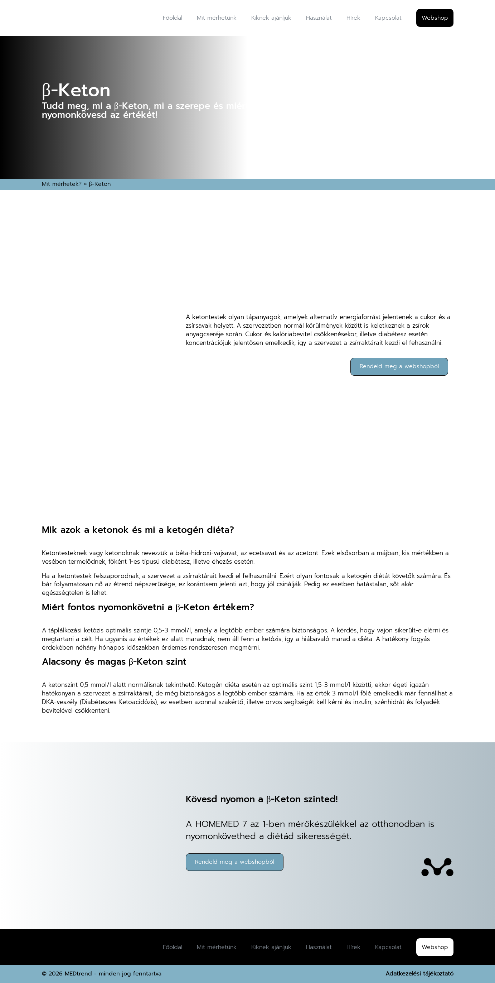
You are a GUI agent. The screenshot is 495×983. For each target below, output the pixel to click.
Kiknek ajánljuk (271, 18)
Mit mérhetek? (62, 184)
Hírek (353, 18)
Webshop (435, 18)
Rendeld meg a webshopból (399, 366)
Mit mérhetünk (217, 18)
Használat (319, 18)
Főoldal (172, 18)
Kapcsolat (388, 18)
